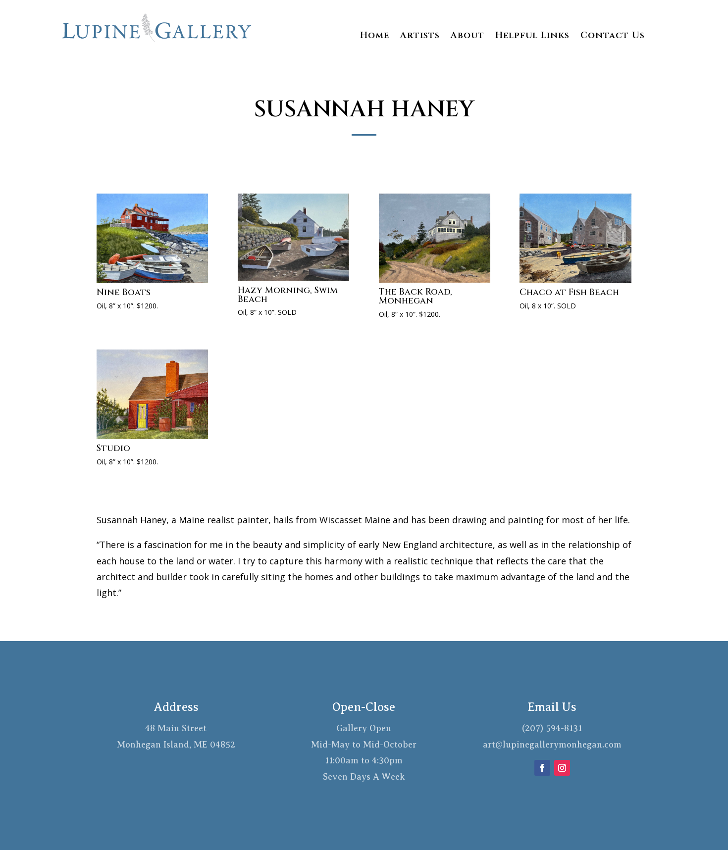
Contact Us (612, 37)
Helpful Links (532, 37)
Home (374, 37)
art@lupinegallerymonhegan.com (552, 745)
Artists (420, 37)
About (467, 37)
